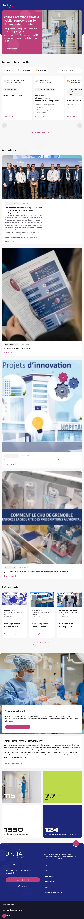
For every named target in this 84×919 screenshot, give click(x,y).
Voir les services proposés (16, 727)
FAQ (45, 870)
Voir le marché (8, 116)
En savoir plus (11, 241)
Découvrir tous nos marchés (40, 132)
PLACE (46, 887)
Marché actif (10, 70)
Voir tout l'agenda (42, 643)
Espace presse (49, 876)
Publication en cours (26, 70)
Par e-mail (23, 886)
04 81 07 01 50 (23, 880)
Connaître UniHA (12, 48)
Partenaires (48, 882)
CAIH (45, 865)
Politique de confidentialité (12, 910)
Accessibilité (7, 915)
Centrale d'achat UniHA (52, 892)
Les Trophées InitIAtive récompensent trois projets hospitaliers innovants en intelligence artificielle (23, 210)
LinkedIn (8, 864)
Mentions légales (9, 904)
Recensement (42, 70)
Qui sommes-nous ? (12, 763)
